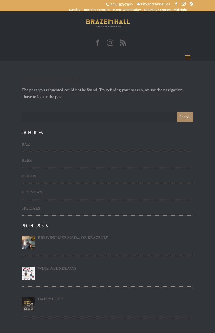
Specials (31, 208)
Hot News (32, 192)
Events (29, 176)
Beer (27, 161)
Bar (26, 145)
